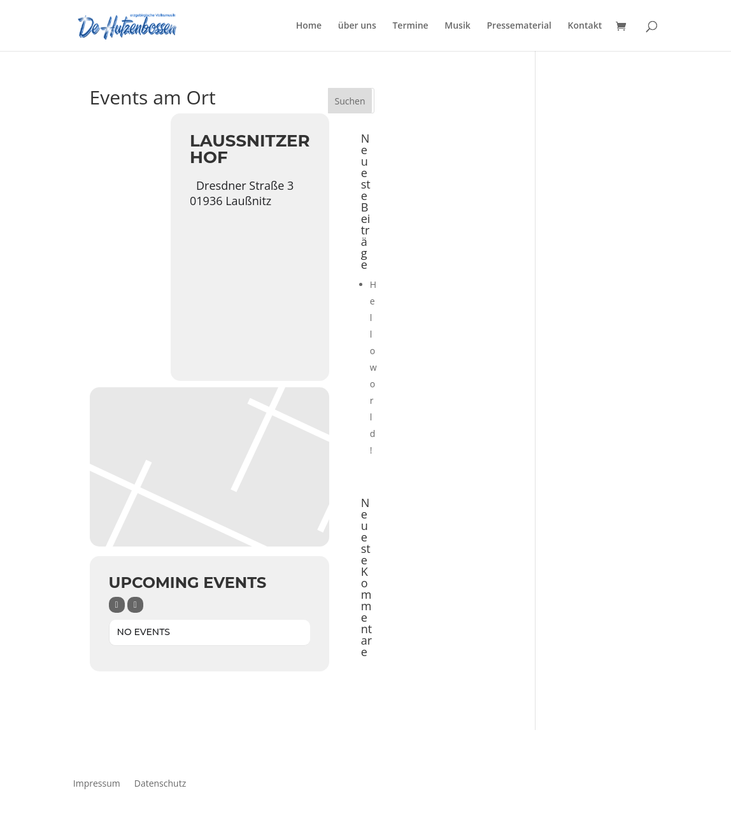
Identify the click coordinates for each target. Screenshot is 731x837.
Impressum (96, 782)
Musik (457, 26)
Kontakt (585, 26)
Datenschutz (160, 782)
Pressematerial (518, 26)
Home (309, 26)
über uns (357, 26)
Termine (410, 26)
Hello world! (373, 367)
